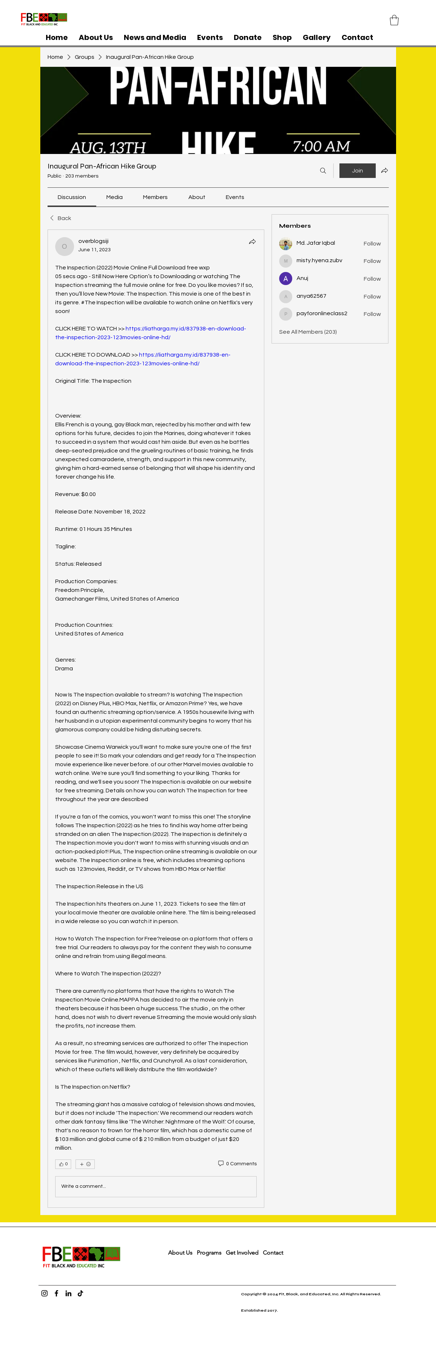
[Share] (252, 241)
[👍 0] (63, 1164)
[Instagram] (44, 1293)
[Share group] (384, 170)
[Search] (323, 170)
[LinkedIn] (68, 1293)
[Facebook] (56, 1293)
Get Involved (242, 1252)
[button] (394, 20)
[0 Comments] (237, 1164)
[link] (72, 197)
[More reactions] (85, 1164)
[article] (156, 718)
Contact (274, 1252)
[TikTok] (80, 1293)
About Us (180, 1252)
